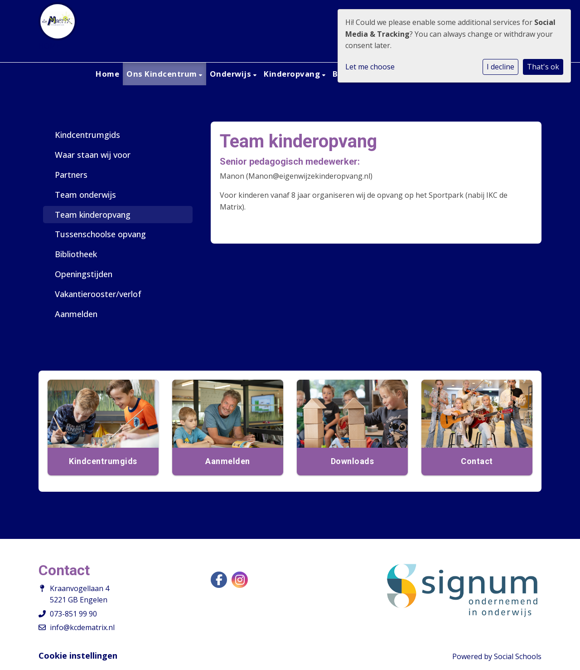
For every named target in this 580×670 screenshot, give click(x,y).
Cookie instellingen (78, 655)
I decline (500, 67)
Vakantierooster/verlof (98, 294)
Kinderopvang (293, 73)
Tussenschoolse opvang (100, 234)
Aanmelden (76, 313)
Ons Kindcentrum (162, 73)
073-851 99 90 (73, 614)
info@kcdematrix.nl (82, 627)
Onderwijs (231, 73)
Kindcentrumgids (87, 134)
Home (107, 73)
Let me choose (370, 67)
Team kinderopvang (92, 214)
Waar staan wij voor (92, 154)
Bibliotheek (76, 254)
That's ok (543, 67)
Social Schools (517, 656)
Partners (71, 174)
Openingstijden (83, 274)
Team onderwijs (85, 194)
